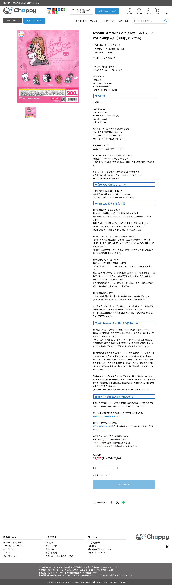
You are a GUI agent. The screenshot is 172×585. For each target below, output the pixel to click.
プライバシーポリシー (97, 552)
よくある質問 (51, 552)
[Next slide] (75, 66)
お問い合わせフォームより (103, 426)
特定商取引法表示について (100, 549)
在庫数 (96, 475)
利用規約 (50, 549)
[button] (30, 112)
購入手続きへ (124, 484)
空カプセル (123, 20)
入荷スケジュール (34, 20)
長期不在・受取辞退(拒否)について (107, 416)
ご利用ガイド (51, 546)
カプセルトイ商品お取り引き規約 (60, 556)
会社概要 (92, 546)
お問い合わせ (94, 542)
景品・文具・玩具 (10, 556)
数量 (95, 468)
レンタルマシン (109, 20)
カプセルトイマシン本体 (13, 542)
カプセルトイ (80, 20)
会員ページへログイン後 (107, 446)
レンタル (6, 552)
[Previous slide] (21, 66)
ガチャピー (94, 20)
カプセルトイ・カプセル (13, 546)
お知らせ (49, 542)
